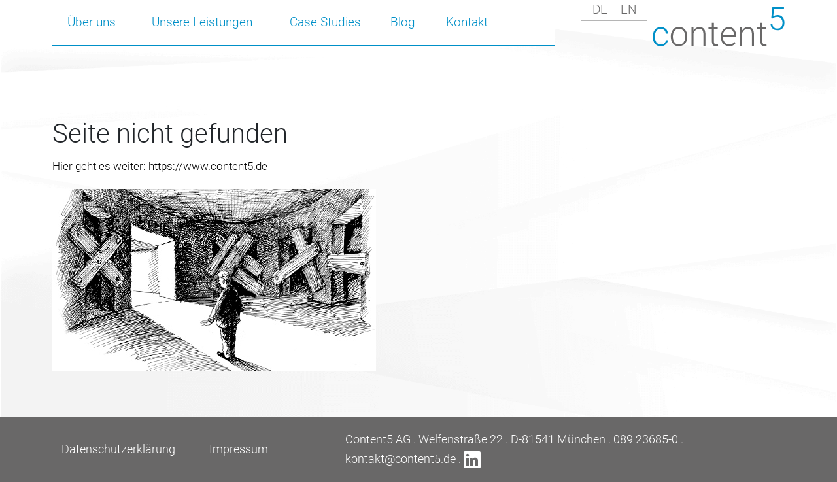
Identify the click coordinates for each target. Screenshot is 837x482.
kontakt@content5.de (400, 459)
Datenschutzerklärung (118, 449)
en (628, 9)
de (599, 9)
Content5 (719, 26)
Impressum (238, 449)
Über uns (91, 21)
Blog (402, 21)
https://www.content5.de (207, 166)
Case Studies (325, 21)
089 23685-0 (645, 439)
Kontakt (467, 21)
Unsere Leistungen (202, 21)
